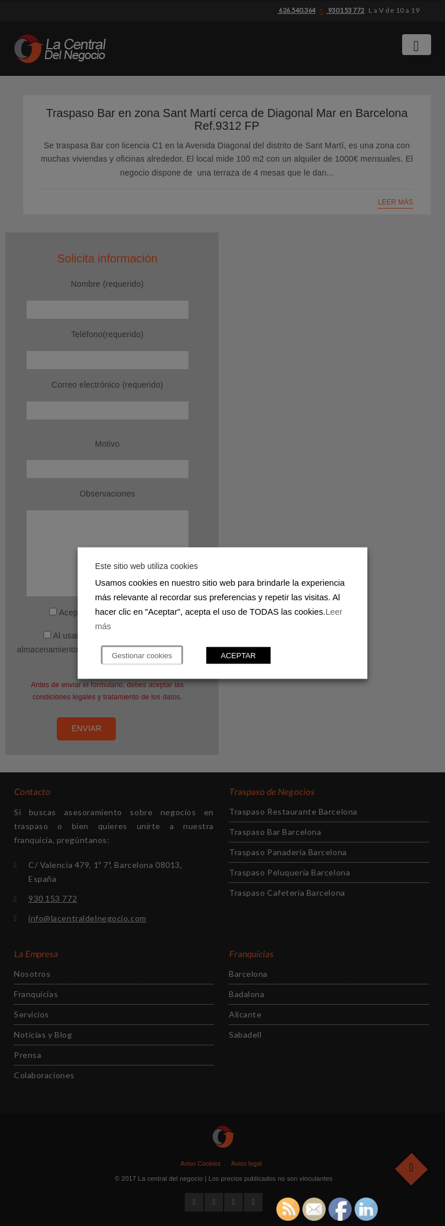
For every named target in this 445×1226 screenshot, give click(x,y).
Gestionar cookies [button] (142, 655)
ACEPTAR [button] (238, 655)
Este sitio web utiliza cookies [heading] (146, 566)
